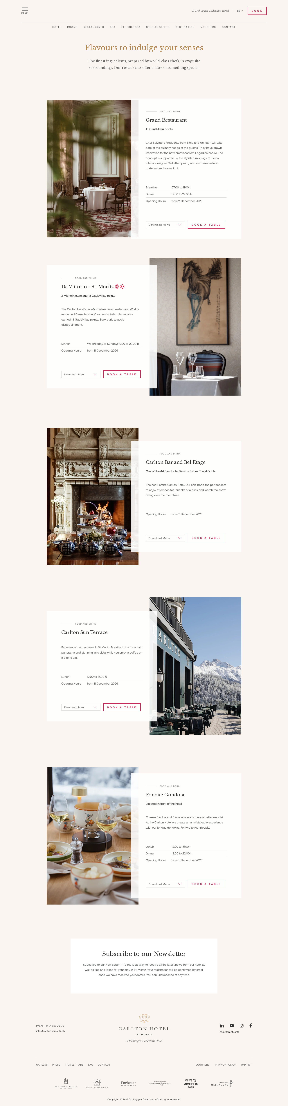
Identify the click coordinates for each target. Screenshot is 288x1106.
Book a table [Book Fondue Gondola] (206, 884)
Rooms (72, 27)
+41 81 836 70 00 (54, 1025)
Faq (90, 1064)
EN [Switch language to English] (240, 11)
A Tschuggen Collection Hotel (210, 11)
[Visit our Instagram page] (242, 1025)
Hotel (56, 27)
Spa (113, 27)
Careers (42, 1064)
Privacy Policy (225, 1064)
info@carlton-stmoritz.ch (50, 1030)
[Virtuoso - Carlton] (222, 1083)
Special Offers (158, 27)
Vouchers (208, 27)
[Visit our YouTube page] (232, 1025)
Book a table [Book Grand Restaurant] (206, 224)
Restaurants (94, 27)
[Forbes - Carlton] (128, 1083)
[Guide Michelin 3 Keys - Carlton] (191, 1083)
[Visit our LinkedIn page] (222, 1025)
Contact (229, 27)
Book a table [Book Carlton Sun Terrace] (122, 707)
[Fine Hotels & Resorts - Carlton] (160, 1083)
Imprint (246, 1064)
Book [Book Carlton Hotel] (257, 10)
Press (56, 1064)
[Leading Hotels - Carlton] (66, 1083)
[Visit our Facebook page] (250, 1025)
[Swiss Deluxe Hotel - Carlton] (97, 1083)
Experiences (130, 27)
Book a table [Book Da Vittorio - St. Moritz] (122, 374)
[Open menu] (24, 11)
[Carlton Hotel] (144, 11)
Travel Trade (74, 1064)
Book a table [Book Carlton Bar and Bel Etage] (206, 537)
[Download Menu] (165, 224)
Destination (185, 27)
